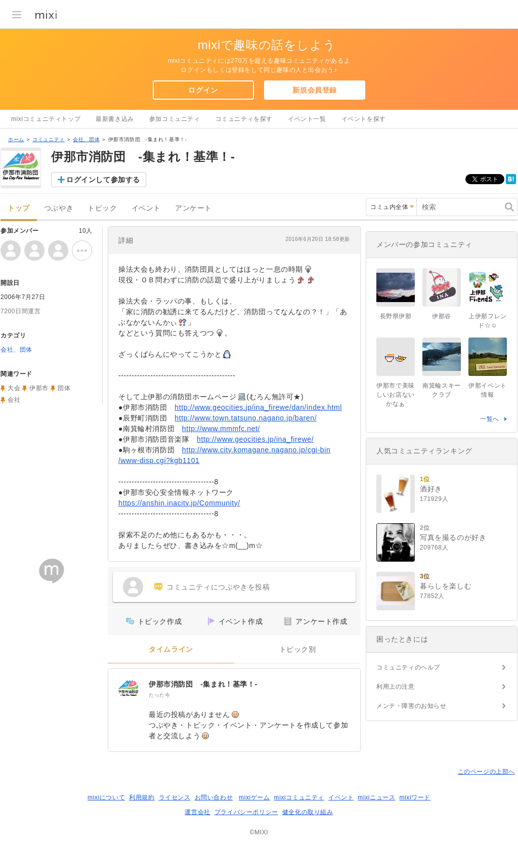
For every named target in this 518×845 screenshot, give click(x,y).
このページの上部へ (486, 771)
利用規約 (141, 797)
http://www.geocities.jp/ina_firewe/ (255, 439)
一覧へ (489, 419)
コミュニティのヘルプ (408, 667)
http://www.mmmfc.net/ (221, 429)
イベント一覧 (307, 118)
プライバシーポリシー (246, 812)
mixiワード (414, 797)
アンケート (193, 208)
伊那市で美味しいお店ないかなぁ (395, 394)
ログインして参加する (103, 180)
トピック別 (297, 649)
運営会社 (197, 812)
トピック (102, 208)
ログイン (203, 90)
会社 (14, 399)
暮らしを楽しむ (445, 586)
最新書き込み (115, 118)
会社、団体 (86, 139)
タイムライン (171, 649)
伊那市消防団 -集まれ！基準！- (203, 684)
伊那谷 (441, 316)
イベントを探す (363, 118)
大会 (14, 388)
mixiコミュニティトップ (45, 118)
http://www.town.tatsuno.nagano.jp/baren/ (246, 418)
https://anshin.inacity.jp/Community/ (179, 503)
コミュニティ (48, 139)
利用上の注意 (395, 686)
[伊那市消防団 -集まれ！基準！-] (128, 689)
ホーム (16, 139)
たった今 (159, 695)
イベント (146, 208)
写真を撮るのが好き (453, 537)
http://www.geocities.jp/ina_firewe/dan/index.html (258, 407)
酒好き (431, 489)
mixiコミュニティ (299, 797)
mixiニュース (376, 797)
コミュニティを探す (244, 118)
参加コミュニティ (174, 118)
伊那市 (39, 388)
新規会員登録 (314, 90)
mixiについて (106, 797)
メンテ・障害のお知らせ (411, 705)
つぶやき (58, 208)
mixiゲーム (254, 797)
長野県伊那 (396, 316)
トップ (19, 208)
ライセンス (175, 797)
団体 (64, 388)
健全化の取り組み (307, 812)
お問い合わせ (214, 797)
